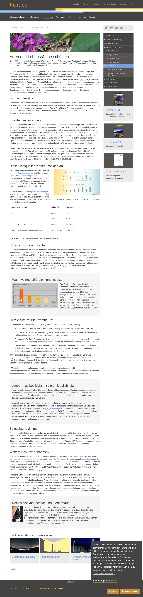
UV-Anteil (18, 194)
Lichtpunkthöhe (86, 459)
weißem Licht (90, 255)
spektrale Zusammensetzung (21, 173)
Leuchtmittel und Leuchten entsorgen (116, 74)
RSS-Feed (59, 588)
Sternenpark (85, 416)
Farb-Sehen (57, 351)
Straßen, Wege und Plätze (83, 558)
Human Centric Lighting (113, 40)
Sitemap (71, 582)
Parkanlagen (68, 414)
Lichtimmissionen (17, 93)
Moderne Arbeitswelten (113, 47)
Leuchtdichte (31, 459)
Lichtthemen (24, 28)
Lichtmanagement (111, 43)
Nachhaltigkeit (110, 79)
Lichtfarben (94, 199)
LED (11, 250)
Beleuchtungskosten (114, 58)
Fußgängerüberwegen (52, 408)
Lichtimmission (73, 444)
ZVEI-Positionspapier (116, 171)
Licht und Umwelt (38, 28)
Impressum (15, 588)
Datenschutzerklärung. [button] (104, 573)
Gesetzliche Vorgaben (23, 557)
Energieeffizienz (112, 55)
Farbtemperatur (25, 393)
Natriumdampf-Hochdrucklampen (34, 192)
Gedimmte (14, 433)
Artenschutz (51, 28)
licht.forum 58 (112, 110)
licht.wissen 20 (113, 142)
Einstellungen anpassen (105, 580)
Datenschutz (28, 588)
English (123, 4)
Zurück (12, 569)
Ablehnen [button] (112, 591)
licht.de (76, 4)
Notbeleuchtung (111, 86)
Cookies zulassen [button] (130, 591)
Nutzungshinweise (44, 588)
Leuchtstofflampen (25, 176)
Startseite (13, 28)
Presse (96, 4)
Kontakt (86, 4)
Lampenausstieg (111, 83)
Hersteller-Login (109, 4)
